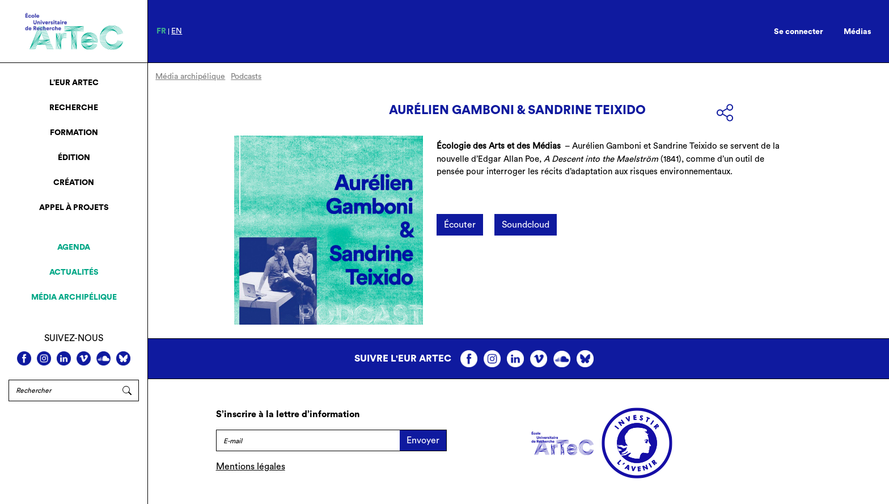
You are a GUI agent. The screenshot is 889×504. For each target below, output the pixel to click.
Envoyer (423, 440)
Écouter (460, 224)
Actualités (74, 272)
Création (73, 183)
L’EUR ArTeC (74, 83)
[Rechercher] (62, 390)
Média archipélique (74, 297)
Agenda (73, 247)
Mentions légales (250, 466)
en (176, 31)
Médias (857, 32)
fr (161, 31)
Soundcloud (525, 224)
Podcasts (246, 77)
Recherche (73, 108)
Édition (74, 158)
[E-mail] (308, 440)
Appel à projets (74, 208)
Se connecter (798, 32)
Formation (74, 133)
